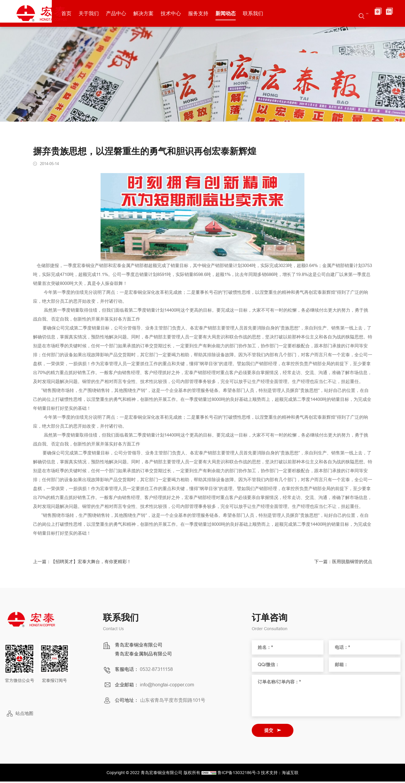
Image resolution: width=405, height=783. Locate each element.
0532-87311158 (156, 670)
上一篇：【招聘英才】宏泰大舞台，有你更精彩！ (85, 568)
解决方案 (175, 13)
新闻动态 (257, 13)
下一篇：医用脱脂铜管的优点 (341, 568)
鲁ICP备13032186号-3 (239, 774)
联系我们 (284, 13)
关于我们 (120, 13)
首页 (98, 13)
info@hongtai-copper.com (167, 686)
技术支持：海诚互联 (279, 774)
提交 (268, 732)
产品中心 (147, 13)
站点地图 (24, 715)
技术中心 (202, 13)
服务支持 (230, 13)
